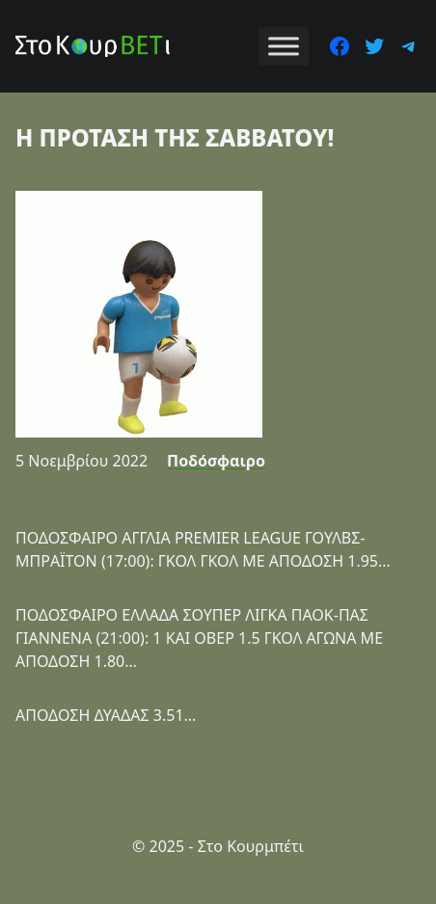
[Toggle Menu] (283, 46)
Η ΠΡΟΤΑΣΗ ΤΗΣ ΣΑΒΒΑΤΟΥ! (174, 137)
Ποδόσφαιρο (216, 460)
